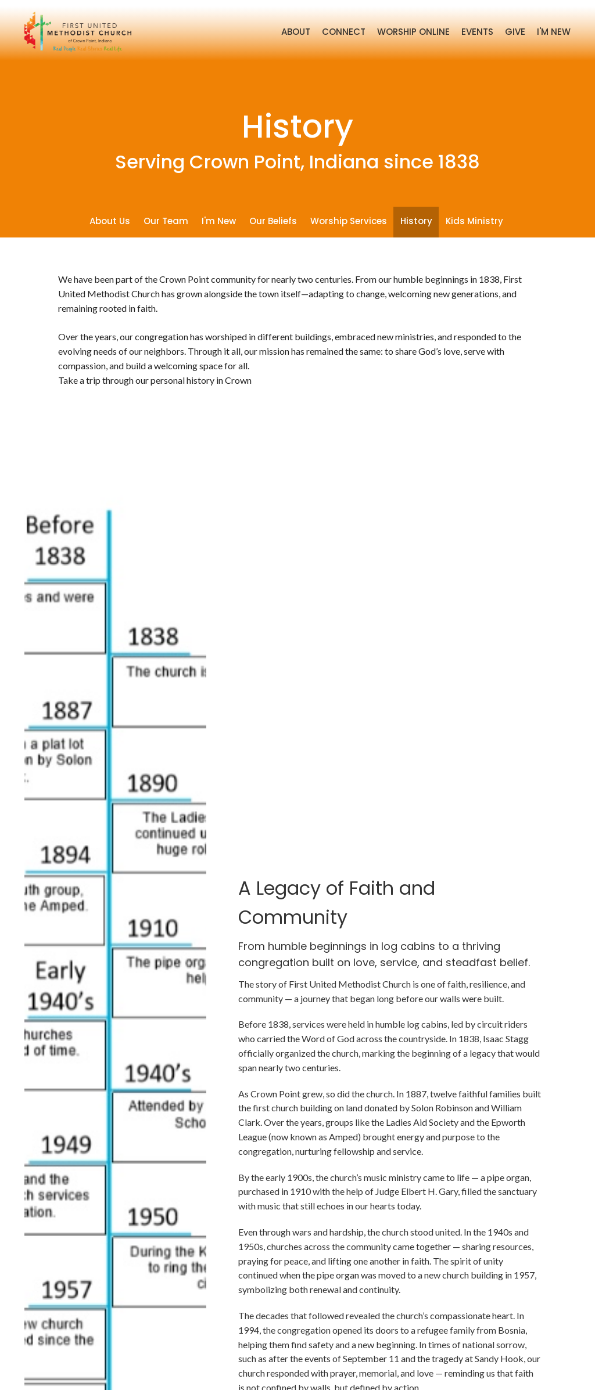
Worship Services (348, 221)
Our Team (166, 221)
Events (477, 32)
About (295, 32)
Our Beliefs (273, 221)
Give (515, 32)
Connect (343, 32)
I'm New (554, 32)
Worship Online (413, 32)
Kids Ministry (474, 221)
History (416, 221)
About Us (109, 221)
